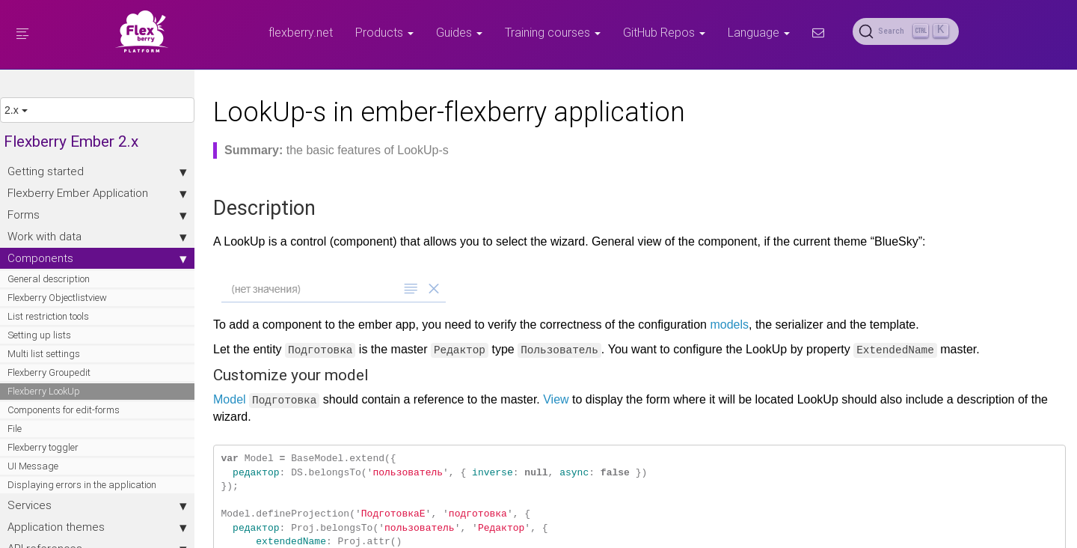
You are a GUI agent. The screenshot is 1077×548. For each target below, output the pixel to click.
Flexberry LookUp (43, 391)
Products (384, 32)
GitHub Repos (664, 32)
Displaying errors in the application (81, 484)
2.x (16, 110)
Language (759, 32)
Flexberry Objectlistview (57, 297)
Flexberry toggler (43, 447)
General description (48, 279)
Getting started (97, 171)
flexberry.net (301, 32)
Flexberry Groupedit (48, 372)
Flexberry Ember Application (97, 193)
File (14, 428)
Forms (97, 214)
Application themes (97, 527)
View (555, 399)
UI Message (32, 466)
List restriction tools (48, 316)
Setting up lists (39, 335)
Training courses (553, 32)
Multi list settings (43, 353)
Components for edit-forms (63, 410)
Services (97, 505)
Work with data (97, 236)
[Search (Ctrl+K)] (906, 31)
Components (97, 258)
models (729, 324)
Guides (459, 32)
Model (229, 399)
